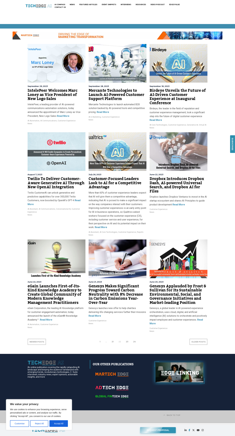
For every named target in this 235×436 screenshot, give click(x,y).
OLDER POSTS (198, 342)
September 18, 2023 (160, 86)
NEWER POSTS (37, 342)
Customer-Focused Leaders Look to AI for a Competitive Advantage (115, 183)
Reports (140, 232)
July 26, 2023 (95, 174)
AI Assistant (33, 209)
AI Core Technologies (158, 125)
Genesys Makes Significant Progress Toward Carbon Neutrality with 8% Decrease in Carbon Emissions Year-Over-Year (116, 294)
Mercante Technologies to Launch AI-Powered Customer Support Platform (116, 95)
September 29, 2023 (38, 86)
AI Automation (33, 121)
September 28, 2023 (99, 86)
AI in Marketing (95, 117)
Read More (62, 116)
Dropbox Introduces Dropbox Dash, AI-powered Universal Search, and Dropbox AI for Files (177, 185)
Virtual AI (202, 125)
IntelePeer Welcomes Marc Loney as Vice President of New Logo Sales (52, 95)
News (30, 124)
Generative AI (192, 125)
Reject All (39, 423)
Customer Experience (67, 121)
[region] (39, 414)
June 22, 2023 (156, 174)
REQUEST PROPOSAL (158, 429)
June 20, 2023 (157, 282)
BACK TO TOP (171, 415)
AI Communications (48, 121)
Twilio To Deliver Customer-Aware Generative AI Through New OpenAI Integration (56, 183)
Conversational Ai (63, 209)
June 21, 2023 (95, 282)
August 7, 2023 (35, 174)
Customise (20, 423)
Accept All (58, 423)
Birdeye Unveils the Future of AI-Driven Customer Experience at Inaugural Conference (178, 97)
